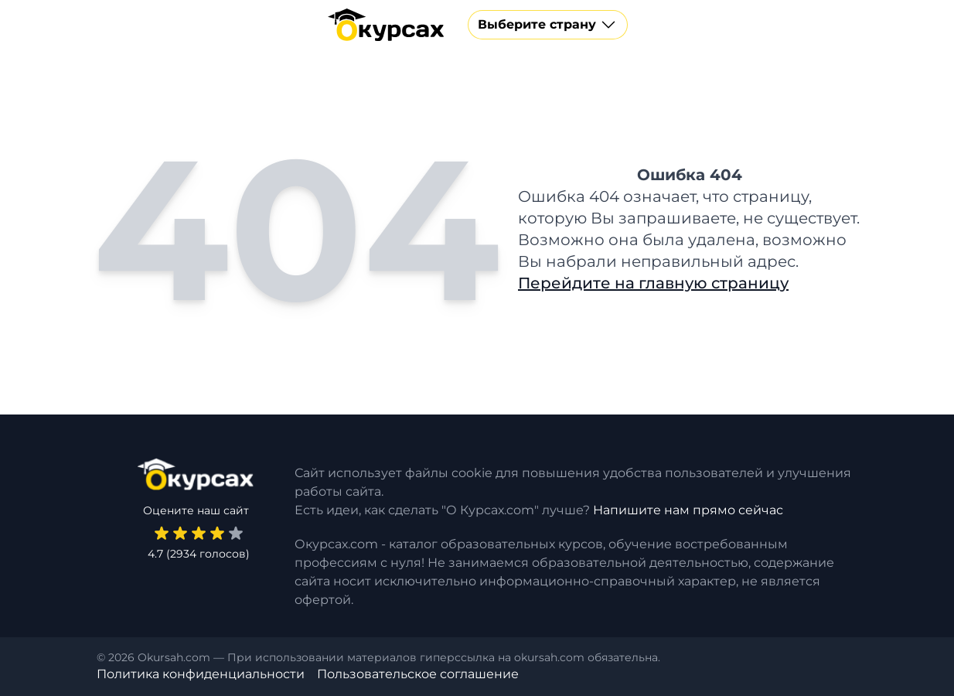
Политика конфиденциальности (201, 674)
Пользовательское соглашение (418, 674)
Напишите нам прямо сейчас (688, 510)
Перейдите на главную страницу (653, 283)
